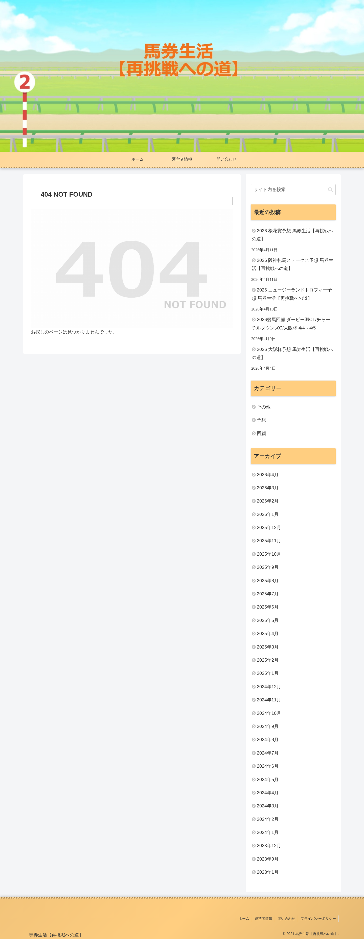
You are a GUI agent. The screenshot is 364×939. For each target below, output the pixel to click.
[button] (330, 190)
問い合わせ (286, 918)
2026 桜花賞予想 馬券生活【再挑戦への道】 (292, 234)
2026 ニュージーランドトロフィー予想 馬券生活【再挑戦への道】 (292, 294)
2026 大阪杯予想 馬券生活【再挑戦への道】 (292, 353)
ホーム (244, 918)
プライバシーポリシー (318, 918)
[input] (293, 189)
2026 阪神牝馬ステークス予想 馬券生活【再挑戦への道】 (292, 264)
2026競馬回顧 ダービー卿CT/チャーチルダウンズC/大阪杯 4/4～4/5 (291, 323)
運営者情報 (263, 918)
